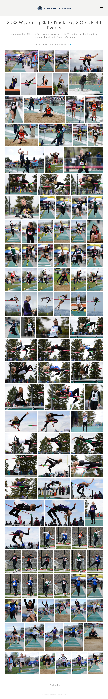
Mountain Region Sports (58, 694)
